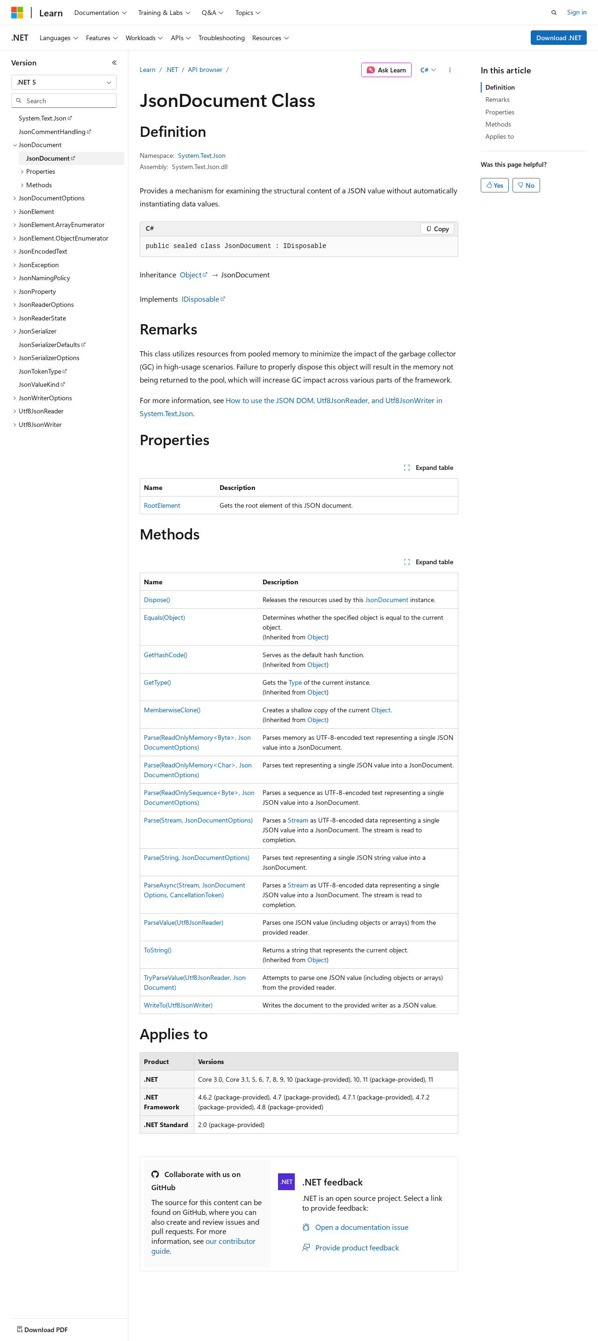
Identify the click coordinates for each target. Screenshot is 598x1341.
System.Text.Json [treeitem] (42, 118)
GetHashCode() (165, 654)
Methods (498, 124)
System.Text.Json (202, 155)
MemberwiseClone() (172, 709)
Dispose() (157, 599)
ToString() (157, 949)
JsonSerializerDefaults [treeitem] (49, 344)
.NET (171, 69)
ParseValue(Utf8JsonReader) (183, 922)
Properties (499, 111)
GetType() (157, 682)
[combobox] (64, 82)
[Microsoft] (17, 13)
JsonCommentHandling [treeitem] (52, 131)
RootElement (162, 505)
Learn (148, 69)
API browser (205, 69)
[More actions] (450, 70)
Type (295, 682)
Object (190, 274)
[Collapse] (114, 62)
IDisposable (200, 299)
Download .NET (559, 37)
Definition (500, 87)
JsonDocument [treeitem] (48, 158)
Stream (298, 820)
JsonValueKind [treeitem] (39, 384)
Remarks (497, 99)
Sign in (577, 11)
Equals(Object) (164, 617)
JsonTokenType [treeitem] (40, 371)
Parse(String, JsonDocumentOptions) (196, 857)
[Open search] (554, 12)
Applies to (499, 136)
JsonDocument (386, 599)
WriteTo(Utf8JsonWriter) (178, 1004)
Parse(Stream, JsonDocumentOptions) (198, 820)
